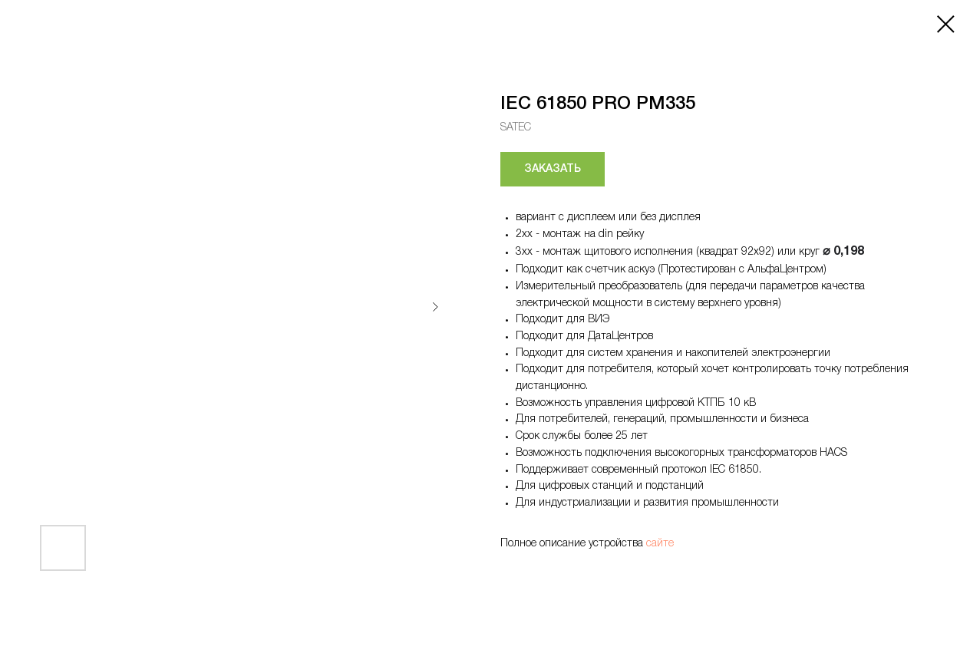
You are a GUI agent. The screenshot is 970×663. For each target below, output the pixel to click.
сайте (660, 544)
